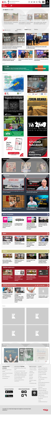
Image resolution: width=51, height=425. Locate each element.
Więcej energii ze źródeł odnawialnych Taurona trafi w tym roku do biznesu (7, 225)
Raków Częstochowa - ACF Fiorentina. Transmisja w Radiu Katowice (31, 244)
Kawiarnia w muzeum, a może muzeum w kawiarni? (19, 263)
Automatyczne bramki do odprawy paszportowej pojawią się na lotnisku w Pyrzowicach (12, 47)
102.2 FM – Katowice (31, 383)
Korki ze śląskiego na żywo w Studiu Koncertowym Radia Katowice (19, 282)
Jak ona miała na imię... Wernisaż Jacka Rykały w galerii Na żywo (7, 261)
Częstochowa (29, 237)
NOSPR (3, 377)
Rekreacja (18, 237)
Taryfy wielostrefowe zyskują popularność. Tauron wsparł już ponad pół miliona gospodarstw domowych (31, 226)
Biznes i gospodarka (5, 219)
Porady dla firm (5, 383)
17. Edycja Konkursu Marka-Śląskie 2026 (19, 224)
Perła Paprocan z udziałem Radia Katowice (19, 243)
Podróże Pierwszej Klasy (43, 280)
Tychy (24, 237)
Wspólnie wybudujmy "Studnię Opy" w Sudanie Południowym (7, 281)
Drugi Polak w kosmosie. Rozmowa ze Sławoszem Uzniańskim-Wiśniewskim (36, 208)
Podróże (42, 51)
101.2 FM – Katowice (31, 380)
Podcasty (5, 159)
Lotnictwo (38, 51)
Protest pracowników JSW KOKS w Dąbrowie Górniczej (43, 225)
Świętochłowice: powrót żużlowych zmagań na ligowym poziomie (43, 244)
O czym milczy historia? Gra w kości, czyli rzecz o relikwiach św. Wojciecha (12, 208)
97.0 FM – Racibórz (33, 375)
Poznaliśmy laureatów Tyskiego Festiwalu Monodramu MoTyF (43, 263)
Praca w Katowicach (6, 382)
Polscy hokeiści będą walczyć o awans (7, 243)
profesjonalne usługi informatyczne (38, 414)
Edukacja (36, 34)
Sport (10, 237)
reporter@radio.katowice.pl (14, 1)
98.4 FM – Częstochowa (31, 378)
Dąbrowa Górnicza (45, 219)
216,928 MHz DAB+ (33, 388)
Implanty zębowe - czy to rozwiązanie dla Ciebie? (43, 300)
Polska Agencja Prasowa (6, 375)
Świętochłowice (46, 237)
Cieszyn (32, 34)
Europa (33, 237)
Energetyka (7, 51)
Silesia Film (4, 380)
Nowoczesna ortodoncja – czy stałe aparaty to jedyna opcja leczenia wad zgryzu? (7, 301)
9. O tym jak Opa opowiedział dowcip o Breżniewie (19, 383)
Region (45, 51)
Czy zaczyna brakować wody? (19, 376)
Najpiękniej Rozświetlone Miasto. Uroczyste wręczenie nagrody (8, 59)
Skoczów (11, 51)
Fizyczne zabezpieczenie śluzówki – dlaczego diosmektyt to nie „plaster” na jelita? (31, 301)
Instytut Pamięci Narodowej (7, 378)
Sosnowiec (7, 237)
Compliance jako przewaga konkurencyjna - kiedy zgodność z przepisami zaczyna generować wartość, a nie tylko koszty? (19, 303)
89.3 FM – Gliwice (32, 373)
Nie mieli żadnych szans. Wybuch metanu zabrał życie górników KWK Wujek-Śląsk (37, 191)
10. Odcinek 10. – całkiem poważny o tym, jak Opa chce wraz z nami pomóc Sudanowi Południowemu (20, 379)
